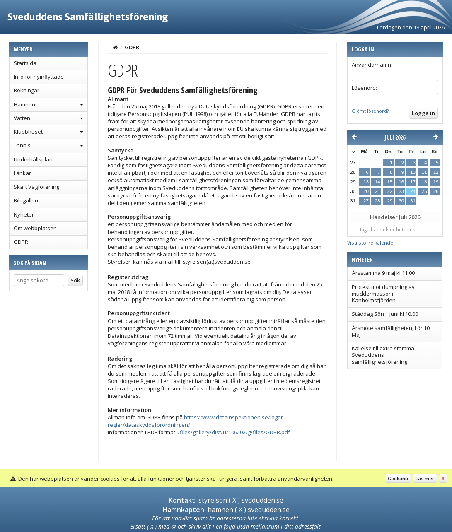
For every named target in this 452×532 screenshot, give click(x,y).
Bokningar (26, 90)
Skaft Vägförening (36, 186)
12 (436, 172)
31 (413, 200)
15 (389, 181)
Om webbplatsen (35, 228)
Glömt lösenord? (370, 111)
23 (401, 191)
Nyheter (24, 214)
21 (377, 191)
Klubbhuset (28, 131)
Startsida (25, 63)
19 (436, 181)
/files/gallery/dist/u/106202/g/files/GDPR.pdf (234, 432)
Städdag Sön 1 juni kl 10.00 (385, 314)
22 (389, 191)
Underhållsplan (33, 159)
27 (366, 200)
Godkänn (398, 478)
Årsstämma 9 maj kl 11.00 (383, 273)
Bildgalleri (26, 200)
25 (424, 191)
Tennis (22, 145)
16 (401, 181)
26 (436, 191)
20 (366, 191)
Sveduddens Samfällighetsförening (87, 16)
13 (366, 181)
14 (377, 181)
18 (424, 181)
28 (377, 200)
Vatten (22, 118)
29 (389, 200)
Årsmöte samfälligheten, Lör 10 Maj (391, 331)
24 (413, 191)
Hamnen (24, 104)
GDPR (21, 242)
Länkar (22, 173)
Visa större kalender (371, 242)
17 (413, 181)
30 (401, 200)
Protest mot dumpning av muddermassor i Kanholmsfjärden (383, 293)
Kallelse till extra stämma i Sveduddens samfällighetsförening (384, 355)
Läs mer (425, 478)
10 (413, 172)
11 (424, 172)
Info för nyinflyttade (39, 76)
